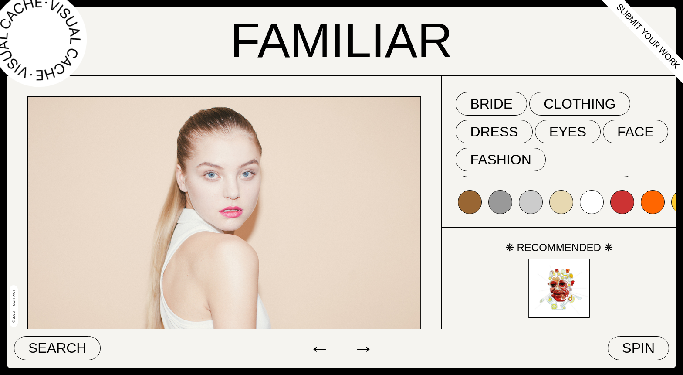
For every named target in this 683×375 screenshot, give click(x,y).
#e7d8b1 (561, 202)
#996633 (470, 202)
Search (57, 348)
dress (494, 132)
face (635, 132)
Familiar (341, 40)
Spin (638, 348)
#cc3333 (622, 202)
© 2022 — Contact (14, 306)
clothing (579, 104)
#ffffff (592, 202)
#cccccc (531, 202)
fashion (500, 159)
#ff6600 (653, 202)
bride (491, 104)
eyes (567, 132)
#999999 (500, 202)
